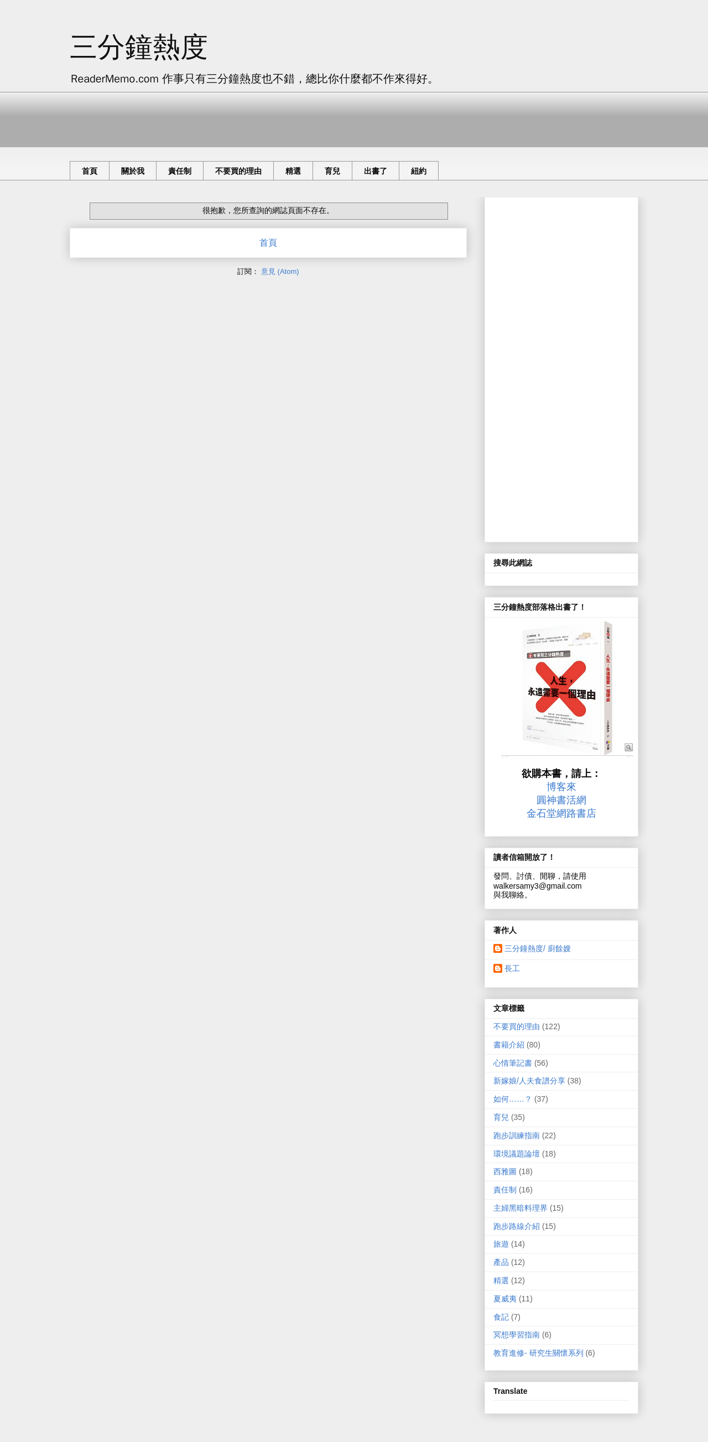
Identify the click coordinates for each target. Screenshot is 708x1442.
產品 (501, 1262)
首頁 (89, 171)
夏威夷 (505, 1298)
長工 (512, 968)
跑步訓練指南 (516, 1135)
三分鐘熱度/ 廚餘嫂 (537, 948)
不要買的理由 (238, 171)
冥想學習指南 (516, 1334)
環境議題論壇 (516, 1153)
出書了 (375, 171)
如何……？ (512, 1099)
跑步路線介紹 (516, 1226)
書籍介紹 (508, 1044)
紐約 (418, 171)
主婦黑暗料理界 (520, 1208)
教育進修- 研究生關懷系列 (538, 1352)
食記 (501, 1317)
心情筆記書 (512, 1063)
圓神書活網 (561, 800)
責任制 (179, 171)
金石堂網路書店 (561, 813)
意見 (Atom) (280, 271)
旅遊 (501, 1243)
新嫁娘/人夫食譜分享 (529, 1080)
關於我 (132, 171)
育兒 (332, 171)
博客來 (561, 786)
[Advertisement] (271, 117)
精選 (293, 171)
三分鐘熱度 (139, 47)
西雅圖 (505, 1171)
